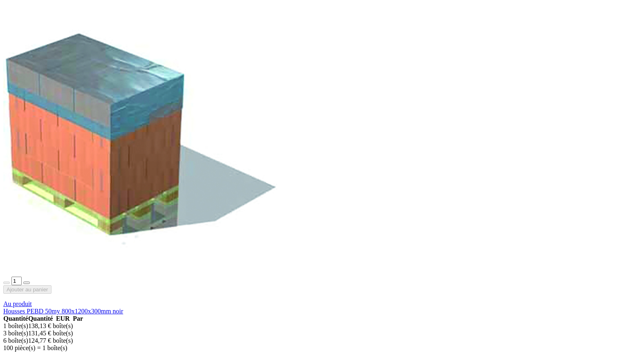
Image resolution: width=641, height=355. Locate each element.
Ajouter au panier (27, 289)
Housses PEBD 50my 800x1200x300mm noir (63, 311)
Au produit (17, 303)
